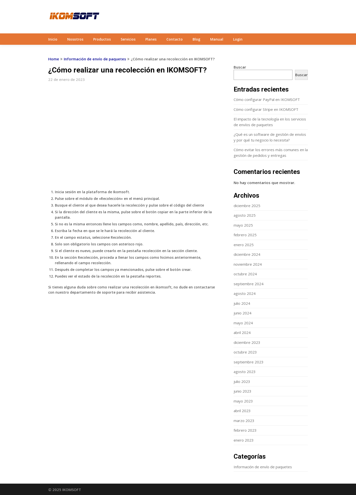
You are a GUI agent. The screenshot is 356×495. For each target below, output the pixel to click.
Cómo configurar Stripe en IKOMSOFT (266, 109)
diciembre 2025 (247, 205)
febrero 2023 (245, 430)
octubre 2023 (245, 352)
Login (238, 39)
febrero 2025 (245, 234)
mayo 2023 (243, 401)
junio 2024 (242, 312)
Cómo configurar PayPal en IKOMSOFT (267, 99)
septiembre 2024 (249, 283)
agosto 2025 (245, 215)
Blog (196, 39)
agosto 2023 (245, 371)
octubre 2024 (245, 273)
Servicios (128, 39)
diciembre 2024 (247, 254)
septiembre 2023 (249, 361)
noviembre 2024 (248, 264)
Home (53, 58)
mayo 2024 (243, 322)
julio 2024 (242, 303)
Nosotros (75, 39)
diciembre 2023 (247, 342)
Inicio (52, 39)
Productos (102, 39)
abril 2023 (242, 410)
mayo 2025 (243, 225)
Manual (216, 39)
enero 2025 (244, 244)
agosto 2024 (245, 293)
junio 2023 (242, 391)
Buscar (240, 67)
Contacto (174, 39)
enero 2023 (244, 440)
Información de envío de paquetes (95, 58)
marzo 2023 (244, 420)
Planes (150, 39)
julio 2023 (242, 381)
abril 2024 (242, 332)
